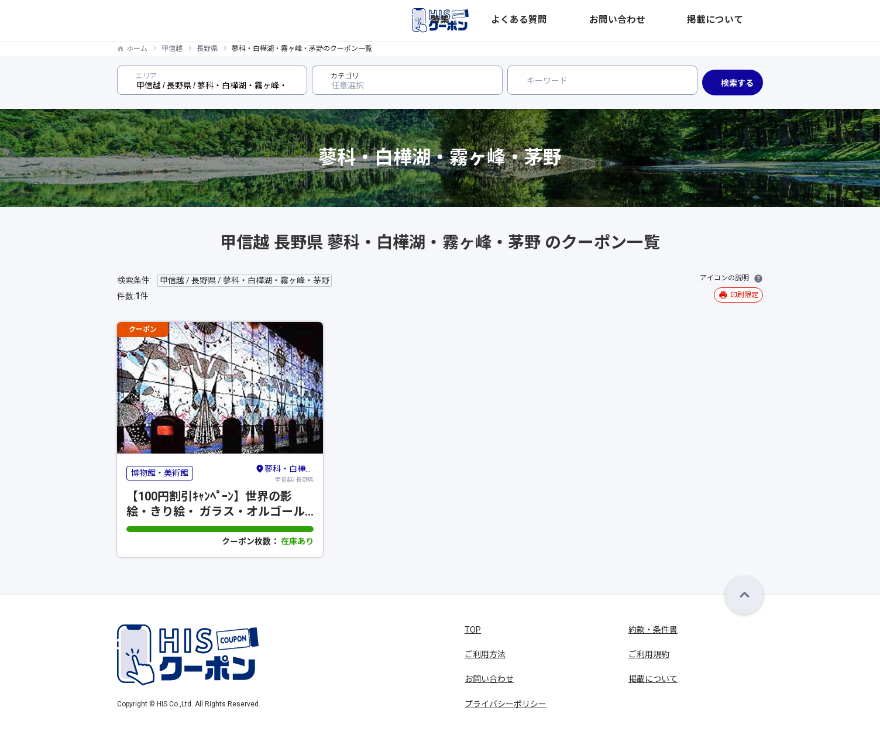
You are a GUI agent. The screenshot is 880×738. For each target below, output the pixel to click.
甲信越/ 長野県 (284, 473)
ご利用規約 (648, 654)
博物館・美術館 (159, 473)
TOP (473, 629)
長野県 (207, 48)
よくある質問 (612, 20)
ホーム (136, 48)
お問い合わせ (675, 20)
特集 (565, 20)
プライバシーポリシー (505, 704)
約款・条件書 (653, 629)
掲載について (738, 20)
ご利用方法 (485, 654)
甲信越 (172, 48)
